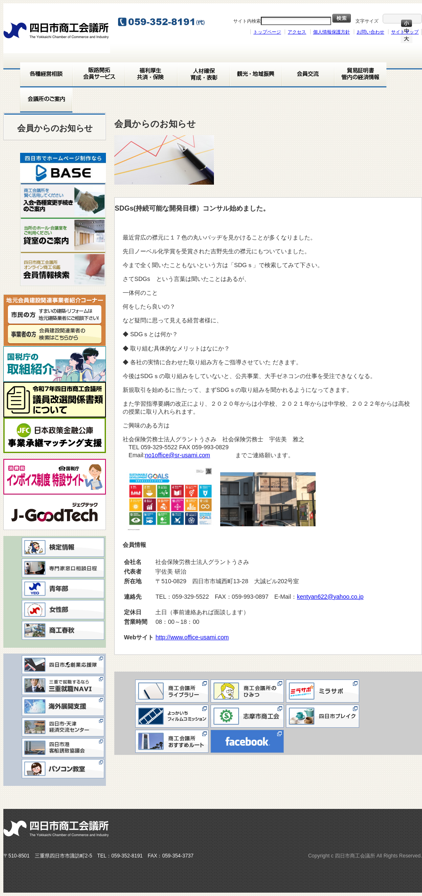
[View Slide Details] (63, 168)
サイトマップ (405, 31)
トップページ (267, 31)
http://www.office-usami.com (194, 637)
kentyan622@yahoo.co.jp (330, 596)
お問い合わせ (370, 31)
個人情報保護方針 (331, 31)
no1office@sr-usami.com (177, 455)
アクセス (297, 31)
